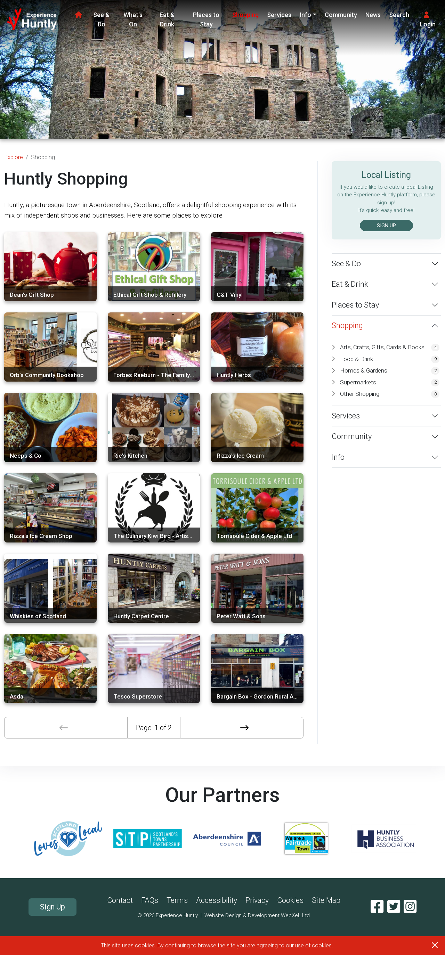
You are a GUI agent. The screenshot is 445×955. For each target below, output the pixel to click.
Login (428, 19)
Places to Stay (206, 19)
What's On (133, 19)
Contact (120, 900)
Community (341, 14)
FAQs (149, 900)
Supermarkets (389, 382)
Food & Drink (389, 359)
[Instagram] (410, 906)
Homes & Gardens (389, 371)
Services (279, 14)
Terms (177, 900)
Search (399, 14)
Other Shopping (389, 394)
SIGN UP (386, 225)
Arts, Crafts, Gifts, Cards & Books (389, 347)
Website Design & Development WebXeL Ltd (257, 915)
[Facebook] (377, 906)
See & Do (101, 19)
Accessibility (216, 900)
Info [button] (305, 14)
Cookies (290, 900)
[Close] (435, 945)
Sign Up (52, 907)
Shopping (245, 14)
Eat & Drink (167, 19)
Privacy (257, 900)
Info (338, 457)
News (373, 14)
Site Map (326, 900)
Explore (13, 157)
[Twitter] (393, 906)
